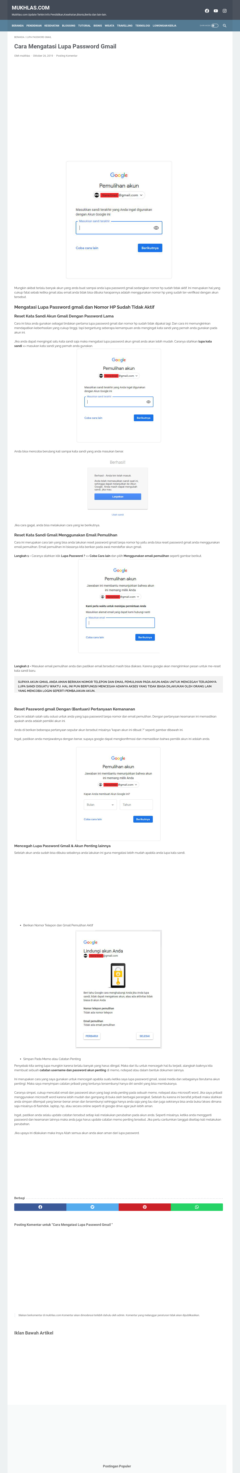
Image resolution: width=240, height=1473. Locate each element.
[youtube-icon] (213, 7)
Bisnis (100, 19)
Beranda (20, 19)
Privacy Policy (134, 1463)
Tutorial (87, 19)
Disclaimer (117, 1463)
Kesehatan (54, 19)
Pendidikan (36, 19)
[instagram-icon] (222, 7)
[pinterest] (103, 1262)
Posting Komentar (66, 52)
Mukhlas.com (33, 4)
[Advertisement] (85, 101)
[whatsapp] (138, 1262)
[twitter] (67, 1262)
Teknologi (145, 19)
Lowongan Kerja (167, 19)
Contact (102, 1463)
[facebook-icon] (204, 7)
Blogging (71, 19)
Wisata (112, 19)
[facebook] (32, 1262)
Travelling (127, 19)
